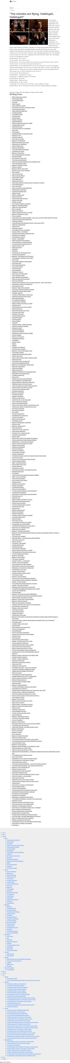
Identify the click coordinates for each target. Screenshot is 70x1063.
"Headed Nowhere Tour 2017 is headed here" (24, 676)
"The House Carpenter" (18, 559)
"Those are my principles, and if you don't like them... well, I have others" (32, 282)
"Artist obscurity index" (18, 778)
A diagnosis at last (17, 800)
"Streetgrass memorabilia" (19, 435)
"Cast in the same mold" (18, 109)
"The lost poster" (16, 592)
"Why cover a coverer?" (18, 702)
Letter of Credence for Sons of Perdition (23, 818)
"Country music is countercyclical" (21, 713)
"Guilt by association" (18, 485)
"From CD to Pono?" (17, 757)
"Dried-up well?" (16, 638)
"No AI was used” (16, 263)
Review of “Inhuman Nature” (19, 601)
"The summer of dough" (18, 452)
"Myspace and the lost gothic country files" (23, 587)
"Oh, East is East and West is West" (21, 681)
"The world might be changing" (20, 149)
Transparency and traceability (20, 793)
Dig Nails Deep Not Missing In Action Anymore (24, 814)
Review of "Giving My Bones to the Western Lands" (26, 746)
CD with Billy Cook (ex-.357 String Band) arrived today (26, 821)
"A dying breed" (16, 118)
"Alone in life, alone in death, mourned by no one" (25, 405)
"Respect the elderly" (17, 613)
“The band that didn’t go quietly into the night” (24, 790)
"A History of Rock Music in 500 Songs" (22, 295)
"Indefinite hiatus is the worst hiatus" (22, 384)
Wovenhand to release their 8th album (22, 797)
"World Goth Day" (17, 359)
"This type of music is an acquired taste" (23, 804)
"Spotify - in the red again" (19, 582)
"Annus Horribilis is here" (19, 743)
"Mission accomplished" (18, 447)
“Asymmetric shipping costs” (19, 772)
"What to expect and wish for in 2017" (22, 678)
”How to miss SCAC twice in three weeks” (23, 634)
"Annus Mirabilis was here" (19, 711)
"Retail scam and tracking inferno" (21, 662)
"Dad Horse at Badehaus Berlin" (20, 363)
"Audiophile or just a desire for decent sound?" (24, 758)
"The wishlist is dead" (18, 177)
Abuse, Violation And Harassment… (21, 809)
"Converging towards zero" (19, 191)
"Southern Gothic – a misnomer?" (21, 561)
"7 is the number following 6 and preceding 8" (24, 491)
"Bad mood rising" (17, 197)
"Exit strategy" (16, 132)
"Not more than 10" (17, 496)
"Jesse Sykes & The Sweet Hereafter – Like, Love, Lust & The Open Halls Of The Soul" (35, 218)
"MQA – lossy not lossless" (19, 477)
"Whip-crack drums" (17, 370)
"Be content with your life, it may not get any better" (26, 723)
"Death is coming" (17, 167)
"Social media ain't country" (19, 762)
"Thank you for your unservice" (20, 429)
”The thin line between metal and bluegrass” (24, 650)
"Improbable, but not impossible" (21, 524)
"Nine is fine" (15, 377)
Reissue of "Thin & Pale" (18, 722)
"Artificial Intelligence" (18, 330)
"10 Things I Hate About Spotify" (21, 718)
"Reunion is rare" (16, 135)
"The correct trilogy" (17, 267)
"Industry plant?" (16, 482)
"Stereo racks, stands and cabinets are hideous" (25, 438)
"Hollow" (14, 345)
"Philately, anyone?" (17, 293)
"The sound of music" (18, 286)
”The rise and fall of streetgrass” (20, 632)
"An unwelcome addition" (19, 300)
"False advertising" (17, 428)
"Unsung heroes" (16, 319)
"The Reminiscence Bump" (19, 492)
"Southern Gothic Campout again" (21, 573)
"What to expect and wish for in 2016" (22, 701)
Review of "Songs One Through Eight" (22, 706)
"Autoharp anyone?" (17, 137)
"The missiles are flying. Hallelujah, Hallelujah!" (24, 580)
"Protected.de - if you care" (19, 569)
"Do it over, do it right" (18, 139)
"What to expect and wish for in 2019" (22, 597)
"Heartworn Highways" (18, 338)
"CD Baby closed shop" (18, 375)
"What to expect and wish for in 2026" (22, 123)
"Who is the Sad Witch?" (18, 176)
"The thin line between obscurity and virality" (24, 687)
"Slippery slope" (16, 342)
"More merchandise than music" (21, 310)
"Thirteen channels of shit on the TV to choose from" (26, 604)
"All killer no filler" (17, 202)
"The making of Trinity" (18, 697)
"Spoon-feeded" (16, 321)
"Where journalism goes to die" (20, 142)
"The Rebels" (15, 340)
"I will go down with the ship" (20, 198)
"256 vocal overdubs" (17, 281)
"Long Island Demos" (17, 184)
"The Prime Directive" (18, 610)
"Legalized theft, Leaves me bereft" (21, 771)
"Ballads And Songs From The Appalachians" (24, 372)
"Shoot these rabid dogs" (19, 431)
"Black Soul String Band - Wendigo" (21, 603)
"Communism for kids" (18, 506)
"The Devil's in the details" (19, 543)
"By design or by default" (19, 235)
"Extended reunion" (17, 127)
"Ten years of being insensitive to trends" (23, 289)
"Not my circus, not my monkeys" (21, 170)
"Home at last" (16, 508)
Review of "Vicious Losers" (19, 769)
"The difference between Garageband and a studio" (26, 589)
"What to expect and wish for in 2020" (22, 550)
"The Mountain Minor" (18, 487)
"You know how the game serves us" (22, 244)
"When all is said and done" (19, 207)
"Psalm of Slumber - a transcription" (22, 776)
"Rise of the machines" (18, 410)
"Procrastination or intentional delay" (22, 242)
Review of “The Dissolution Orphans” (22, 806)
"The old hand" (16, 625)
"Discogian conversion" (18, 660)
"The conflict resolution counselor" (21, 204)
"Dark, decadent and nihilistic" (20, 277)
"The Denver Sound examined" (20, 725)
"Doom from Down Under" (19, 737)
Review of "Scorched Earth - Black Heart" (23, 365)
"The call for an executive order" (20, 389)
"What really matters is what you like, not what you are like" (28, 183)
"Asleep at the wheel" (17, 396)
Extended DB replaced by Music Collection (23, 792)
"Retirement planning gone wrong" (21, 296)
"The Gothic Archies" (17, 575)
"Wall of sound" (16, 193)
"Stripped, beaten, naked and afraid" (22, 324)
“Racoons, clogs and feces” (19, 576)
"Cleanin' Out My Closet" (18, 571)
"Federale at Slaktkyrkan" (19, 225)
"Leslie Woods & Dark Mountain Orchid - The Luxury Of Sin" (28, 223)
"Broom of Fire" (16, 424)
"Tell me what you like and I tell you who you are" (25, 781)
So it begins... (15, 825)
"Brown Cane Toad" (17, 200)
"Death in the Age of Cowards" (20, 326)
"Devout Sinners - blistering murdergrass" (23, 692)
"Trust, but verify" (17, 186)
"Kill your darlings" (17, 466)
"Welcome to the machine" (19, 666)
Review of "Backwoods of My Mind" (21, 422)
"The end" (14, 102)
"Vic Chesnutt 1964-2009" (19, 548)
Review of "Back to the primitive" (21, 288)
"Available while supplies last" (20, 415)
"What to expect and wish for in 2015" (22, 750)
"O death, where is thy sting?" (20, 624)
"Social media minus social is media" (22, 307)
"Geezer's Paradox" (17, 120)
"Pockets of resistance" (18, 450)
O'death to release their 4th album (21, 820)
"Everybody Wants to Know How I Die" (22, 134)
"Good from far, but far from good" (21, 400)
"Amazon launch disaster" (19, 503)
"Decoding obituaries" (18, 391)
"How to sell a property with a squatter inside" (24, 358)
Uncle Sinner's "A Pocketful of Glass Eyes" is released (26, 807)
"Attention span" (16, 305)
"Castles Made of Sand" (18, 125)
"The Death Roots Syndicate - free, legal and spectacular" (27, 765)
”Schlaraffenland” (16, 631)
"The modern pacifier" (18, 352)
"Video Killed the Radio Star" (19, 111)
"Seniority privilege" (17, 368)
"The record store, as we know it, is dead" (23, 760)
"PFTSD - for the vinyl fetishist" (20, 562)
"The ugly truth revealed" (19, 536)
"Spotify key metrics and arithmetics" (22, 379)
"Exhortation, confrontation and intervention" (24, 494)
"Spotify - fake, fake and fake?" (20, 585)
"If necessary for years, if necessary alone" (23, 107)
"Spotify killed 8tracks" (18, 545)
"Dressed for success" (18, 468)
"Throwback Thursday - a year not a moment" (24, 667)
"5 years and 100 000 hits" (19, 590)
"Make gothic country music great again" (23, 566)
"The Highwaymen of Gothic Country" (22, 755)
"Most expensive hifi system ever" (21, 627)
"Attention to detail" (17, 228)
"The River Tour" (16, 636)
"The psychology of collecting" (20, 643)
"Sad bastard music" (17, 547)
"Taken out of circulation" (19, 529)
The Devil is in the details (18, 795)
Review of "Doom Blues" (18, 557)
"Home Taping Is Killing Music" (20, 639)
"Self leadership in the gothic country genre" (24, 552)
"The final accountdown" (18, 478)
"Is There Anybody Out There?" (20, 554)
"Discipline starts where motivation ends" (23, 233)
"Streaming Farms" (17, 309)
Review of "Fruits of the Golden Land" (22, 351)
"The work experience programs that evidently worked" (27, 596)
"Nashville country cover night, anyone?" (23, 779)
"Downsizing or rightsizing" (19, 144)
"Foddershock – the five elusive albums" (23, 442)
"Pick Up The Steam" (17, 730)
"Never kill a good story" (18, 366)
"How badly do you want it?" (19, 688)
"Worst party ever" (17, 247)
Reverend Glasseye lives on (19, 680)
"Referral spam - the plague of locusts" (22, 704)
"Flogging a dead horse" (18, 709)
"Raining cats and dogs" (18, 445)
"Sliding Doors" (16, 783)
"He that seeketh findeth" (19, 461)
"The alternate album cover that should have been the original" (29, 456)
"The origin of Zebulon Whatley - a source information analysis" (29, 764)
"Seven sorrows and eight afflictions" (22, 188)
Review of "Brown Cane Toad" (20, 169)
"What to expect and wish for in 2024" (22, 303)
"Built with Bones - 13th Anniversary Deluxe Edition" (26, 538)
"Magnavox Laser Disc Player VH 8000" (22, 333)
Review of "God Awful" (18, 393)
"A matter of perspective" (19, 254)
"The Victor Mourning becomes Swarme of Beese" (25, 475)
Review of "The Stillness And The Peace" (23, 256)
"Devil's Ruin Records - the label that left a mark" (25, 727)
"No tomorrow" (16, 116)
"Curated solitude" (17, 113)
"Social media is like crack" (19, 464)
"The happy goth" (17, 622)
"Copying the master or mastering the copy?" (24, 407)
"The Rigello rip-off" (17, 421)
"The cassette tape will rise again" (21, 155)
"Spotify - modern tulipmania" (20, 659)
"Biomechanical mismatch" (19, 190)
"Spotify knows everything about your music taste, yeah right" (29, 690)
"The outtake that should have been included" (24, 583)
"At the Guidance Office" (18, 786)
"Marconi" (14, 653)
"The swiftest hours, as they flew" (21, 230)
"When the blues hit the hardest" (21, 240)
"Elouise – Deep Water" (18, 239)
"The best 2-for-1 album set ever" (21, 433)
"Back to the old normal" (18, 419)
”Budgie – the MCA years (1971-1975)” (22, 641)
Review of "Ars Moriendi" (18, 141)
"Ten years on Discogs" (18, 408)
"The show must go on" (18, 540)
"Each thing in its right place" (20, 274)
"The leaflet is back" (17, 114)
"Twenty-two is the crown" (19, 615)
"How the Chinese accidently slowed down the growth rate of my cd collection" (33, 620)
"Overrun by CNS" (17, 664)
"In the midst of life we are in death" (22, 522)
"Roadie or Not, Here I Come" (20, 608)
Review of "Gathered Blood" (19, 685)
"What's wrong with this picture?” (21, 279)
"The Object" (15, 473)
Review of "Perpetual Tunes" (19, 165)
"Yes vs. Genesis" (16, 216)
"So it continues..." (17, 734)
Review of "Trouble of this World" (21, 531)
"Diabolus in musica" (17, 272)
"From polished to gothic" (19, 106)
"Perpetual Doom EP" (18, 181)
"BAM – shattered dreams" (19, 463)
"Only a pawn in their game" (19, 480)
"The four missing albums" (19, 788)
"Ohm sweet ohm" (17, 179)
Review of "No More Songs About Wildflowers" (24, 594)
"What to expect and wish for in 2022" (22, 443)
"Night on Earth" (16, 683)
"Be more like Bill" (17, 156)
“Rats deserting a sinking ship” (20, 606)
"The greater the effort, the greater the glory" (24, 470)
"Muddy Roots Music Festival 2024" (21, 291)
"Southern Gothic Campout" (19, 657)
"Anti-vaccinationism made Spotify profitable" (24, 440)
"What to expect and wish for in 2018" (22, 648)
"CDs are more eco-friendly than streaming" (24, 578)
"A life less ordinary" (17, 221)
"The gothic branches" (18, 611)
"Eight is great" (16, 436)
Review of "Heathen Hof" (18, 426)
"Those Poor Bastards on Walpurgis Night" (23, 669)
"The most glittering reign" (19, 163)
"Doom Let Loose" (17, 673)
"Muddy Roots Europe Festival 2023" (22, 354)
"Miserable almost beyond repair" (21, 501)
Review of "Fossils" (17, 732)
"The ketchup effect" (17, 394)
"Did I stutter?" (16, 172)
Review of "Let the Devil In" (19, 744)
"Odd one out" (16, 226)
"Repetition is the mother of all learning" (23, 568)
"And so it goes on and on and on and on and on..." (26, 695)
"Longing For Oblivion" (18, 331)
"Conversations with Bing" (19, 302)
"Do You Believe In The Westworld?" (21, 380)
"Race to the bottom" (17, 211)
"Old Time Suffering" (17, 449)
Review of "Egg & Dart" (18, 153)
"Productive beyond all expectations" (22, 219)
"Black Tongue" (16, 104)
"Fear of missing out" (17, 146)
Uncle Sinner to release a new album (22, 823)
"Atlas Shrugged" (16, 519)
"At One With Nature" (17, 100)
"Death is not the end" (18, 337)
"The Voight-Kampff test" (19, 265)
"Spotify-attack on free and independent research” (25, 652)
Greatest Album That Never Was (20, 813)
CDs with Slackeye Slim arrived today (22, 811)
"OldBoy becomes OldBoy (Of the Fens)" (23, 671)
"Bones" (14, 344)
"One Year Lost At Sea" (18, 312)
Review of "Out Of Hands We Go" (21, 767)
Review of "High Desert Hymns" (20, 716)
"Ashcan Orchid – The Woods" (20, 232)
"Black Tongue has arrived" (19, 97)
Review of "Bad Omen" (18, 729)
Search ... (12, 8)
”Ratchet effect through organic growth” (23, 645)
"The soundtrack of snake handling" (22, 564)
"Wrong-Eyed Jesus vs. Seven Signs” (21, 748)
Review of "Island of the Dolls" (20, 736)
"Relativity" (15, 249)
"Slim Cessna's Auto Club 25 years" (21, 646)
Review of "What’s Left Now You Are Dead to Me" (25, 655)
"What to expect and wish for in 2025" (22, 212)
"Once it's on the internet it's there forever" (23, 459)
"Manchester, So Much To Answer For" (22, 284)
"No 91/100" (15, 260)
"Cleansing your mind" (18, 151)
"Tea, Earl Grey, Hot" (17, 174)
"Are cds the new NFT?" (18, 414)
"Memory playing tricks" (18, 510)
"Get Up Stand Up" (17, 715)
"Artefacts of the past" (18, 314)
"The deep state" (16, 268)
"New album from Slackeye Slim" (21, 373)
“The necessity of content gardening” (22, 674)
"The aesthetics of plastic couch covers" (22, 258)
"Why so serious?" (17, 541)
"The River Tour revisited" (19, 349)
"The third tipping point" (18, 316)
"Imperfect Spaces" (17, 317)
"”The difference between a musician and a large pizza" (27, 799)
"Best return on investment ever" (21, 527)
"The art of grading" (17, 720)
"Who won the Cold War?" (19, 489)
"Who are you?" (16, 708)
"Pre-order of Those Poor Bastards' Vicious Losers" (25, 774)
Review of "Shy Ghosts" (18, 699)
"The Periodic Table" (17, 99)
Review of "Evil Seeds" (18, 555)
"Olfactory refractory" (18, 513)
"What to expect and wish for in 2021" (22, 499)
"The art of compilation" (18, 629)
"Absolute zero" (16, 498)
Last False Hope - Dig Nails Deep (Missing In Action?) (26, 816)
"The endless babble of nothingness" (22, 261)
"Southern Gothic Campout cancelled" (22, 515)
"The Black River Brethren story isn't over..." (24, 526)
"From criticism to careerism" (20, 401)
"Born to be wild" (16, 209)
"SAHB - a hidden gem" (18, 195)
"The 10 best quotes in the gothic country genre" (25, 739)
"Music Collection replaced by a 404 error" (23, 382)
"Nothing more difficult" (18, 347)
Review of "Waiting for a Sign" (20, 214)
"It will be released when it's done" (21, 505)
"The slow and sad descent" (19, 160)
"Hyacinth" (15, 323)
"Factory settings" (17, 335)
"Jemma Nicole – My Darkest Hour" (21, 253)
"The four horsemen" (17, 417)
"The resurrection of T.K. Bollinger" (21, 128)
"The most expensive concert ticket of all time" (24, 386)
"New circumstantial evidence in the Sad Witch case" (26, 162)
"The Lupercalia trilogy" (18, 275)
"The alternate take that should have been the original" (27, 741)
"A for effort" (15, 412)
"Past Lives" (15, 130)
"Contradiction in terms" (18, 237)
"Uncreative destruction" (18, 517)
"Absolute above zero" (18, 471)
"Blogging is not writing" (18, 484)
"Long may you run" (17, 520)
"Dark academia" (16, 270)
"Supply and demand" (18, 454)
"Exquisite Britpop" (17, 121)
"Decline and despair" (18, 512)
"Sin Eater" (15, 251)
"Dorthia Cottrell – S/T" (18, 246)
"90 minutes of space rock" (19, 158)
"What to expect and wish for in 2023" (22, 387)
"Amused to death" (17, 328)
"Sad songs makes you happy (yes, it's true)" (24, 694)
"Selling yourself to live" (18, 398)
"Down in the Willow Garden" (20, 403)
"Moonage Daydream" (18, 298)
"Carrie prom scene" (17, 457)
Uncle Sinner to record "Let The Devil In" (23, 785)
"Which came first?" (17, 356)
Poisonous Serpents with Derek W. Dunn (23, 802)
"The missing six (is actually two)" (21, 361)
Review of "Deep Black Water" (20, 205)
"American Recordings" (18, 148)
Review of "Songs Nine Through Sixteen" (23, 599)
